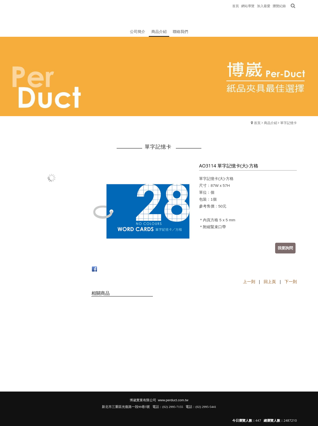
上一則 (249, 281)
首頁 (257, 122)
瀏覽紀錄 (279, 6)
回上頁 (270, 281)
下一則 (291, 281)
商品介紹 (270, 122)
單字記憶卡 (288, 122)
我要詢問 (285, 247)
